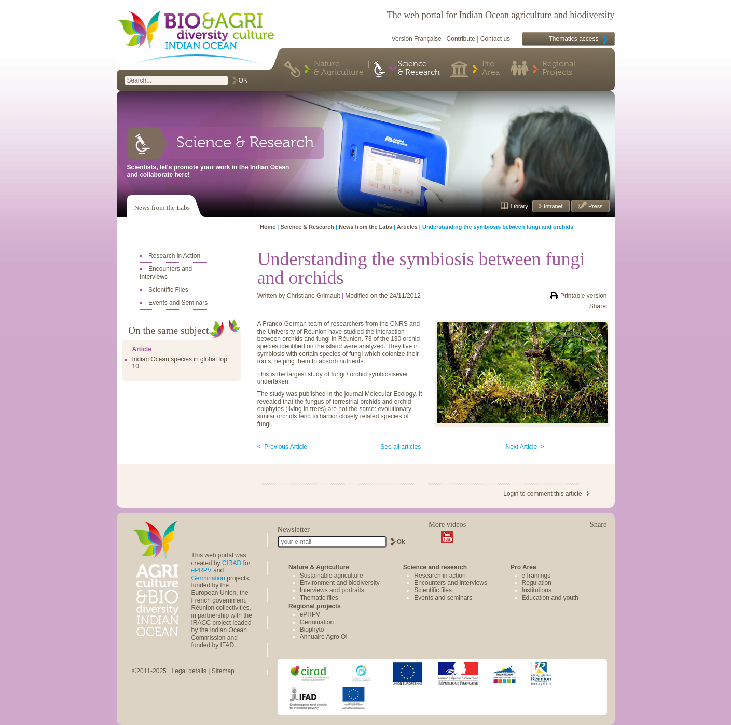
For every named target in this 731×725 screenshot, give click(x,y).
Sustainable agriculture (331, 575)
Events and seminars (443, 597)
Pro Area (491, 68)
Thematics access (573, 39)
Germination (208, 578)
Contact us (495, 39)
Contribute (461, 39)
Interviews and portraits (332, 590)
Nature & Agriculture (339, 68)
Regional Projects (558, 68)
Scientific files (433, 590)
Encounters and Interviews (166, 272)
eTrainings (536, 575)
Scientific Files (168, 289)
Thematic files (319, 597)
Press (595, 206)
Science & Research (419, 68)
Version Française (417, 39)
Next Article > (525, 446)
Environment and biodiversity (340, 582)
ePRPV (201, 570)
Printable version (583, 295)
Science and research (435, 567)
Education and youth (550, 597)
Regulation (536, 582)
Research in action (439, 575)
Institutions (536, 590)
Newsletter (294, 529)
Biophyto (312, 629)
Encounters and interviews (450, 582)
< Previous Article (282, 446)
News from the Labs (162, 207)
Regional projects (314, 606)
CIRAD (231, 563)
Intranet (552, 206)
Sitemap (223, 671)
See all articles (400, 446)
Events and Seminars (178, 302)
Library (519, 206)
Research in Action (174, 255)
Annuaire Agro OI (324, 636)
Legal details (189, 671)
